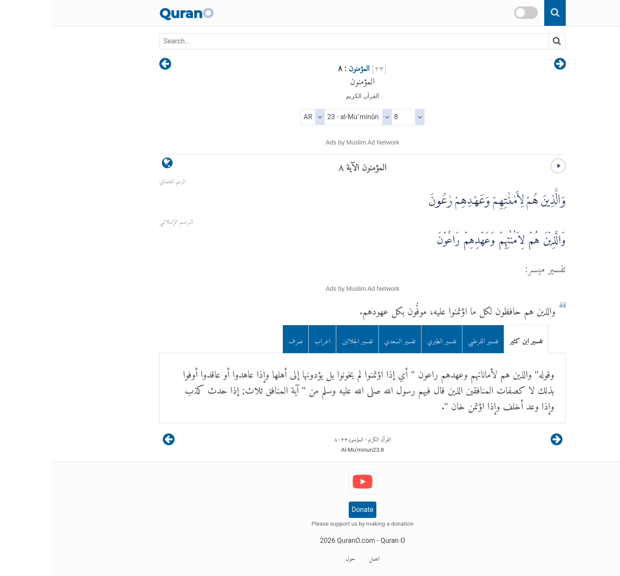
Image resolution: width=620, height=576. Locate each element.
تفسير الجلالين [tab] (304, 339)
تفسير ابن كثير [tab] (473, 339)
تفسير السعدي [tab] (347, 339)
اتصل (321, 557)
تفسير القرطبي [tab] (430, 339)
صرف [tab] (243, 339)
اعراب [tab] (270, 339)
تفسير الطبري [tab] (389, 339)
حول (298, 557)
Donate (310, 509)
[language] (115, 165)
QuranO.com (303, 540)
